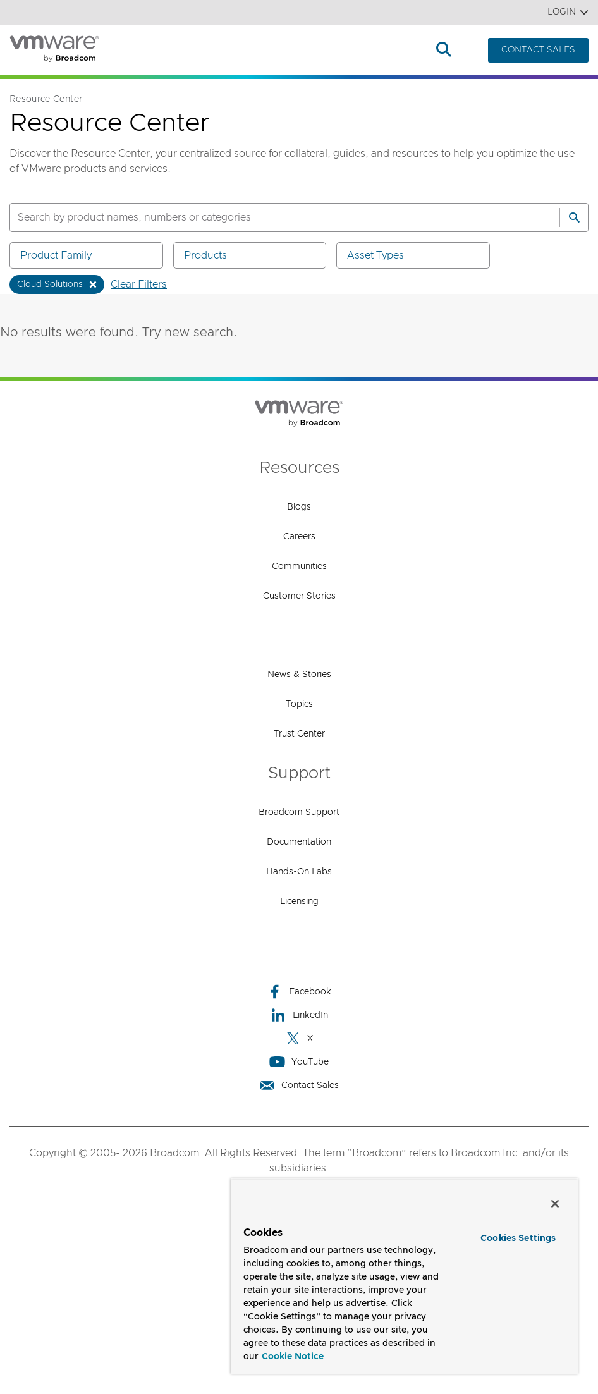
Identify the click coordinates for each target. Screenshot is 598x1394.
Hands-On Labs (299, 871)
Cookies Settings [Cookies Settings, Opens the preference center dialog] (518, 1238)
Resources (390, 51)
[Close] (555, 1204)
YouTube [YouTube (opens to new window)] (299, 1062)
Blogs (299, 507)
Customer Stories (299, 596)
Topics (299, 704)
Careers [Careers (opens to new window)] (299, 536)
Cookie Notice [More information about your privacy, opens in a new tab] (293, 1356)
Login (568, 12)
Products (154, 51)
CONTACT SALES (538, 50)
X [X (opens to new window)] (299, 1038)
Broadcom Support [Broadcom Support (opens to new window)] (299, 812)
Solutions (228, 51)
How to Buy (307, 51)
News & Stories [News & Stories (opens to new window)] (299, 674)
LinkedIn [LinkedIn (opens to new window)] (299, 1015)
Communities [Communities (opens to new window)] (299, 566)
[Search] (574, 217)
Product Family (88, 255)
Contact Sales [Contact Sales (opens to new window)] (299, 1085)
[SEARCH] (271, 217)
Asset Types (415, 255)
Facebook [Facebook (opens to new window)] (299, 992)
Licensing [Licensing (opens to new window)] (299, 901)
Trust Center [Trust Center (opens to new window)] (299, 734)
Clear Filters (139, 284)
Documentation (299, 842)
